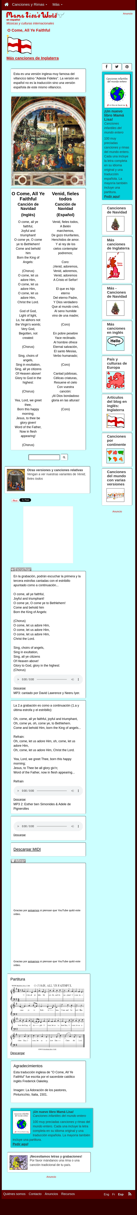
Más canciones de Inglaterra (32, 58)
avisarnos (33, 910)
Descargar (20, 688)
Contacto (35, 1194)
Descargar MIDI (27, 849)
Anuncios (51, 1194)
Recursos (68, 1194)
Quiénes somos (14, 1194)
